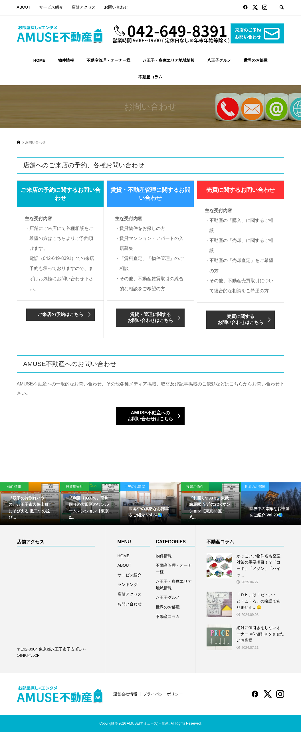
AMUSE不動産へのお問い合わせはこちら (150, 415)
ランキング (128, 584)
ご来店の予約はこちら (60, 314)
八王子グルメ (219, 60)
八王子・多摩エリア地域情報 (169, 60)
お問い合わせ (116, 7)
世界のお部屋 (256, 60)
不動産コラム (150, 77)
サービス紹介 (51, 7)
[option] (30, 503)
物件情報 (66, 60)
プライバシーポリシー (163, 694)
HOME (39, 60)
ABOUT (24, 7)
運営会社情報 (125, 694)
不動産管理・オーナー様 (108, 60)
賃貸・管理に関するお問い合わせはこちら (150, 317)
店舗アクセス (84, 7)
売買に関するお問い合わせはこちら (240, 319)
